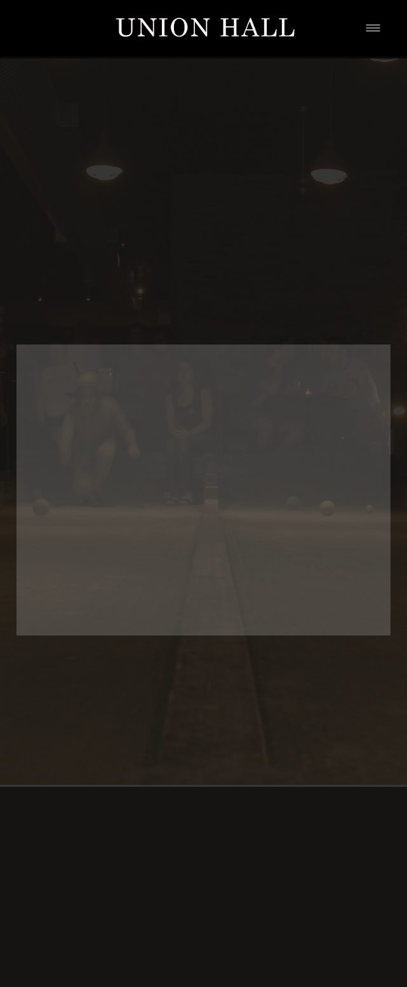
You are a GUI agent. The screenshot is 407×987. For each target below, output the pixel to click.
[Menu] (373, 28)
